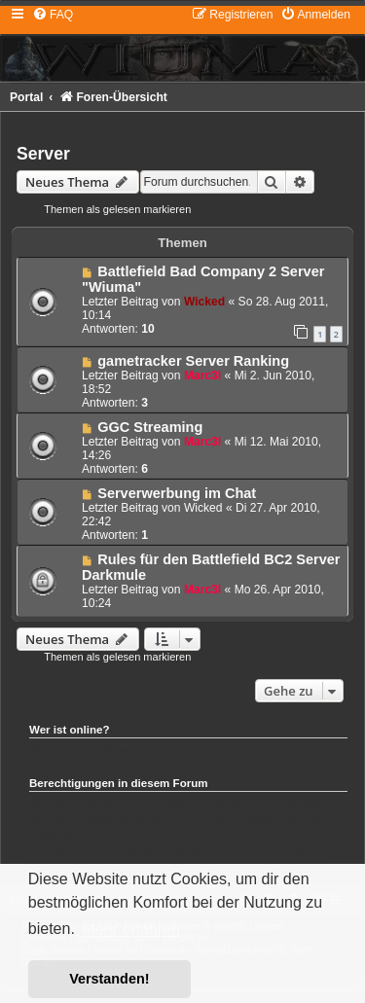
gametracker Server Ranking (193, 361)
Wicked (204, 301)
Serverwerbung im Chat (176, 493)
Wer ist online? (69, 729)
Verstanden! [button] (109, 978)
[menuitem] (52, 14)
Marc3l (202, 375)
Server (43, 153)
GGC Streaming (149, 427)
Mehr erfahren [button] (131, 929)
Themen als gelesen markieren (117, 209)
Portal (26, 97)
